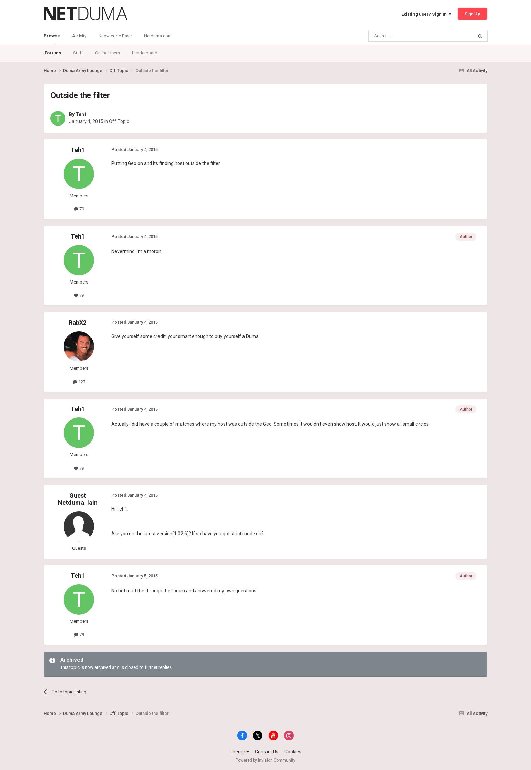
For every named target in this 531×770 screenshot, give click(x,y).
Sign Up (472, 13)
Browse (52, 39)
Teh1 (81, 114)
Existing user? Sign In (426, 14)
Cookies (292, 751)
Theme (239, 751)
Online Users (107, 52)
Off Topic (119, 121)
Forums (53, 52)
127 (79, 381)
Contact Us (266, 751)
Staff (78, 52)
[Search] (404, 35)
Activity (79, 35)
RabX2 (77, 322)
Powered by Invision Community (265, 760)
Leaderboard (144, 52)
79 (79, 208)
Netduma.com (158, 35)
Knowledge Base (115, 35)
